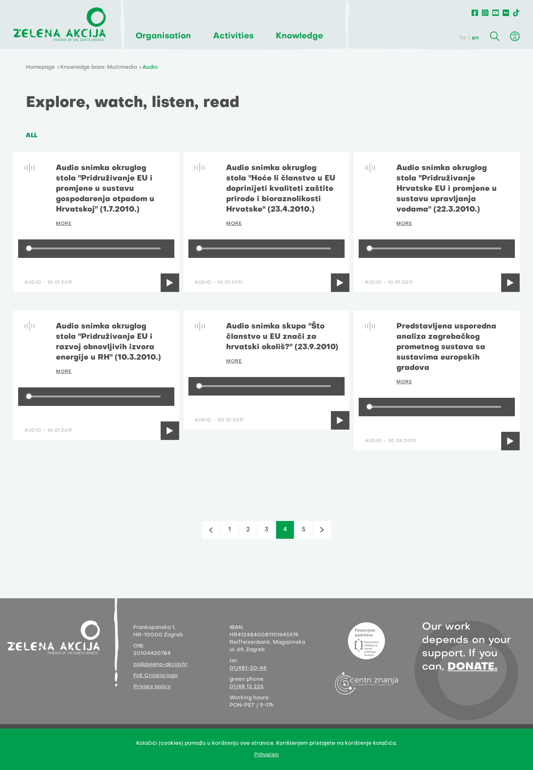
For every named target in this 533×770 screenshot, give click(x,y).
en (475, 38)
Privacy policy (152, 687)
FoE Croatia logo (155, 675)
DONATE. (472, 667)
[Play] (170, 282)
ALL (31, 136)
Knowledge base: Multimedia (98, 67)
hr (463, 38)
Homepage (40, 67)
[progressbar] (95, 248)
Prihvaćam (266, 754)
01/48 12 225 (246, 687)
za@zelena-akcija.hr (160, 664)
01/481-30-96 (247, 668)
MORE (63, 224)
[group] (96, 248)
